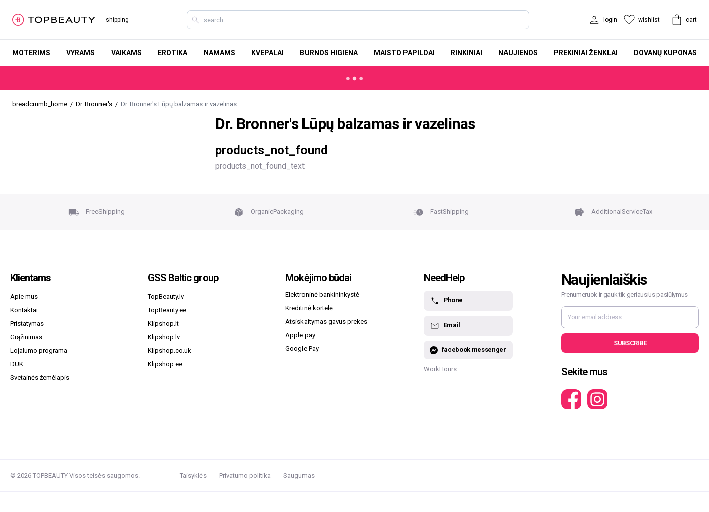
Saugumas (299, 475)
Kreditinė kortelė (309, 308)
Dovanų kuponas (665, 53)
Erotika (172, 53)
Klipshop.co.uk (169, 350)
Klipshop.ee (165, 364)
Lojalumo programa (38, 350)
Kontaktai (24, 310)
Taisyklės (193, 475)
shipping (117, 19)
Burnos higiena (329, 53)
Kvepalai (267, 53)
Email (445, 326)
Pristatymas (27, 323)
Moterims (31, 53)
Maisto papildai (404, 53)
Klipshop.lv (164, 337)
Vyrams (80, 53)
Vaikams (126, 53)
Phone (446, 301)
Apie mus (24, 296)
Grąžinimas (26, 337)
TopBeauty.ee (167, 310)
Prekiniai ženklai (586, 53)
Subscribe (630, 343)
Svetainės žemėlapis (39, 377)
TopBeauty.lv (166, 296)
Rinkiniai (466, 53)
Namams (219, 53)
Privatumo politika (245, 475)
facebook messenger (468, 350)
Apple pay (300, 335)
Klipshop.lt (163, 323)
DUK (16, 364)
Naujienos (518, 53)
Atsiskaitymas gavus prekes (326, 321)
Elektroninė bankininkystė (322, 294)
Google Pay (302, 348)
